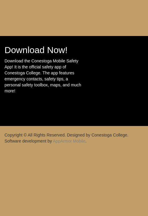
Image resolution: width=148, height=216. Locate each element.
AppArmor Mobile (69, 141)
